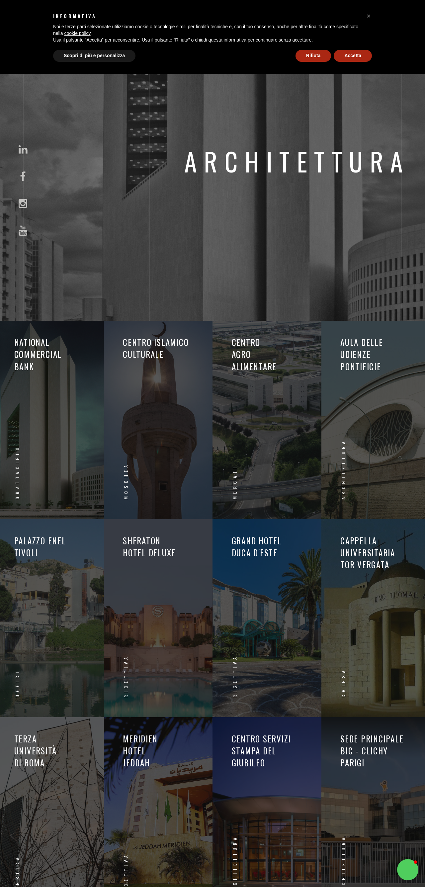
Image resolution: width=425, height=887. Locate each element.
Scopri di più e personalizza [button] (94, 55)
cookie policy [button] (77, 33)
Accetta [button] (352, 55)
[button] (368, 16)
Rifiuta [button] (313, 55)
